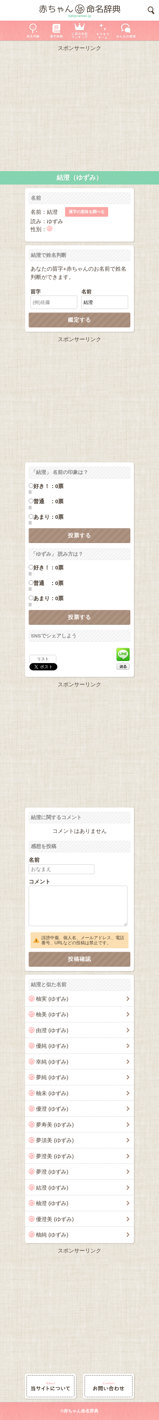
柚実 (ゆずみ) (52, 999)
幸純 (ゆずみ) (52, 1062)
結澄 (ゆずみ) (52, 1187)
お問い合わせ (108, 1386)
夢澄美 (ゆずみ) (55, 1156)
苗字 (35, 291)
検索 (151, 10)
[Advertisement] (79, 110)
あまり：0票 (48, 517)
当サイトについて (50, 1386)
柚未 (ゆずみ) (52, 1093)
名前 (86, 291)
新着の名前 (126, 31)
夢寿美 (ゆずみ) (55, 1125)
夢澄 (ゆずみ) (52, 1172)
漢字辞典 (56, 31)
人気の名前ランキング (79, 31)
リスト (43, 659)
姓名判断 (33, 31)
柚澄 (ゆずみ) (52, 1203)
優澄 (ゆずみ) (52, 1109)
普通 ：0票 (48, 501)
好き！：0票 (48, 486)
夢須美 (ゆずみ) (55, 1140)
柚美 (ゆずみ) (52, 1014)
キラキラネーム (102, 31)
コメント (39, 881)
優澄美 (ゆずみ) (55, 1219)
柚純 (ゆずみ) (52, 1235)
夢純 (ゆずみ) (52, 1077)
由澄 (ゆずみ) (52, 1030)
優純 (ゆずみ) (52, 1046)
